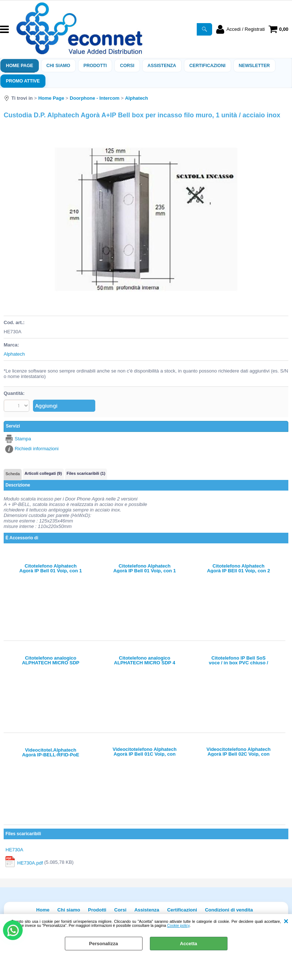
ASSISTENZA (162, 65)
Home (42, 910)
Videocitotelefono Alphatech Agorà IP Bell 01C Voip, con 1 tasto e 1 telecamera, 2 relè (144, 751)
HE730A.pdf (30, 862)
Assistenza (146, 910)
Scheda (12, 474)
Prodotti (95, 65)
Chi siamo (58, 65)
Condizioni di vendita (229, 910)
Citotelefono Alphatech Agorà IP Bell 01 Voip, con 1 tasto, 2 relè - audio (50, 568)
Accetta (188, 943)
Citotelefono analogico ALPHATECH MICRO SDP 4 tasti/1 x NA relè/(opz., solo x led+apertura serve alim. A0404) (144, 660)
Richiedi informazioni (37, 448)
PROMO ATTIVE (23, 81)
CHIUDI (286, 921)
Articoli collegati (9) (43, 473)
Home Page (19, 65)
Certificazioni (207, 65)
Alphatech (14, 354)
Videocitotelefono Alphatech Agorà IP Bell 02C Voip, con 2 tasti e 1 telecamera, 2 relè (239, 751)
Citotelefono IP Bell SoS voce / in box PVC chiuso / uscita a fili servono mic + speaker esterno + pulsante (238, 660)
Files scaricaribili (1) (86, 473)
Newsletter (254, 65)
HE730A (14, 849)
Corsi (127, 65)
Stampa (23, 438)
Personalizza (103, 943)
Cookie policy (178, 926)
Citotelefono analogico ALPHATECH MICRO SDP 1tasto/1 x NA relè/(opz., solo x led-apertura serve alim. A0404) (50, 660)
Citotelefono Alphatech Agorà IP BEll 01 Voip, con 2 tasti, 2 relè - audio (238, 568)
